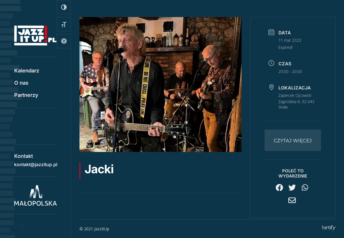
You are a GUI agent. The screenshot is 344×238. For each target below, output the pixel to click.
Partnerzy (26, 95)
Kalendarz (26, 71)
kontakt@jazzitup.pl (35, 162)
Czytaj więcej (293, 140)
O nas (21, 83)
